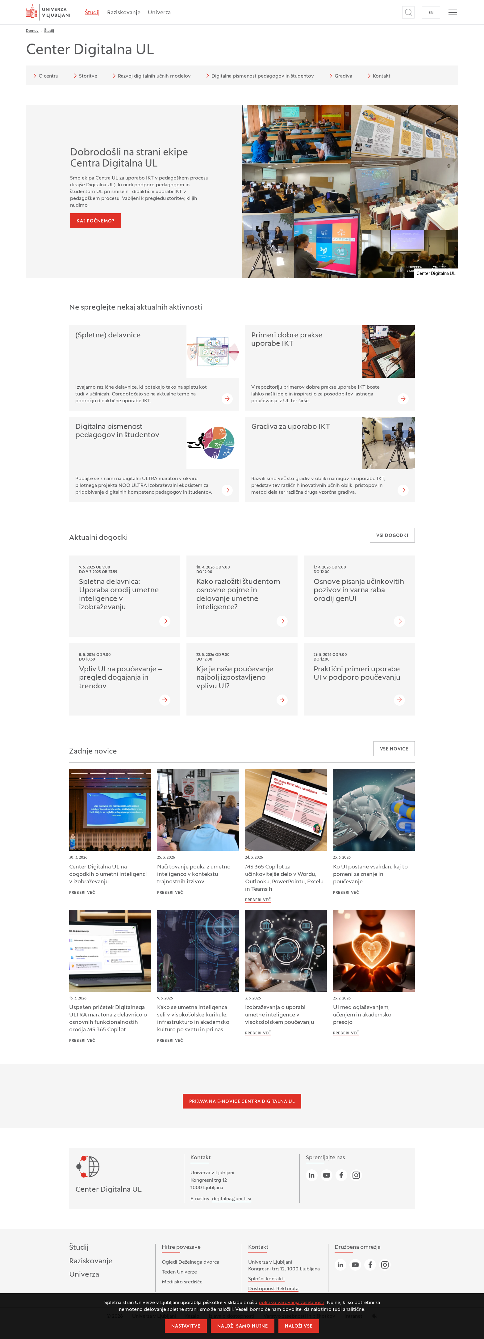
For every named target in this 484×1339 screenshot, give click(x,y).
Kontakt (377, 75)
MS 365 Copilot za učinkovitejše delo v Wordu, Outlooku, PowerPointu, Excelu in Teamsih (284, 878)
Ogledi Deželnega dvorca (190, 1262)
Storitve (84, 75)
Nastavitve (185, 1326)
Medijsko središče (182, 1282)
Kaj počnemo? (96, 221)
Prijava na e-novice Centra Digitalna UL (242, 1102)
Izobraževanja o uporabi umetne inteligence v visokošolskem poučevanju (279, 1015)
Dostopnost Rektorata (273, 1288)
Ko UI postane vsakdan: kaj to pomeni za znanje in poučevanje (370, 874)
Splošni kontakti (266, 1279)
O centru (44, 75)
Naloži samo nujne (242, 1326)
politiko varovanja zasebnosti (291, 1302)
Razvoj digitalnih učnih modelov (151, 75)
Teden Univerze (179, 1272)
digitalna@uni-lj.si (231, 1199)
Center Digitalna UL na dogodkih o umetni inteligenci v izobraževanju (108, 874)
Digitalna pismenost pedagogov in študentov (259, 75)
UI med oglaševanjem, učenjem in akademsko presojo (362, 1015)
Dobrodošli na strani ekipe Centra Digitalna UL (129, 158)
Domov (32, 31)
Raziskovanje (123, 12)
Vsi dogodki (392, 536)
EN (431, 13)
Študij (92, 12)
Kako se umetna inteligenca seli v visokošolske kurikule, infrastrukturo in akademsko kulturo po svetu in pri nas (193, 1019)
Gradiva (339, 75)
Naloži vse (298, 1326)
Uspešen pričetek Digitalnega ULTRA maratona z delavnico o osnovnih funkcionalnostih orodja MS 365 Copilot (108, 1019)
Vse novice (394, 749)
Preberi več (82, 893)
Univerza (159, 12)
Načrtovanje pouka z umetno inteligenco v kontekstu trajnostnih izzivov (194, 874)
